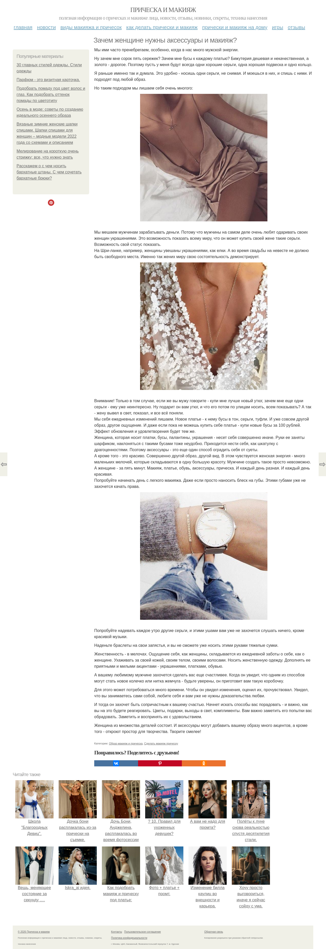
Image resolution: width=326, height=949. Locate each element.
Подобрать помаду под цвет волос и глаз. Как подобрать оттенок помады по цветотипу (51, 94)
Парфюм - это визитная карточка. (48, 80)
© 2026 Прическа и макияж (34, 931)
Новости (46, 27)
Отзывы (296, 27)
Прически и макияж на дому (234, 27)
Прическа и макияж (163, 10)
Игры (277, 27)
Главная (23, 27)
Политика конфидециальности (129, 938)
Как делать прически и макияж (162, 27)
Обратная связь (213, 931)
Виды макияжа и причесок (91, 27)
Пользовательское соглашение (142, 931)
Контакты (116, 931)
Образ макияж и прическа (126, 743)
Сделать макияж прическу (161, 743)
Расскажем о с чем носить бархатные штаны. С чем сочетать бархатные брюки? (49, 172)
